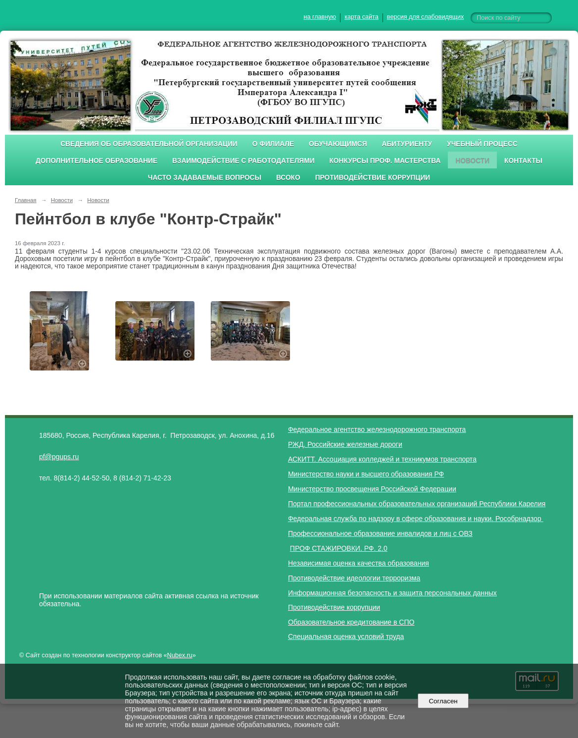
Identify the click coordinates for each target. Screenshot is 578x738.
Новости (472, 160)
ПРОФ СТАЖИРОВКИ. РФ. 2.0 (338, 548)
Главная (26, 200)
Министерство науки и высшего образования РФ (366, 474)
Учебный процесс (482, 144)
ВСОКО (288, 177)
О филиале (273, 144)
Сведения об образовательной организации (149, 144)
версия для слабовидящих (425, 16)
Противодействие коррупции (373, 177)
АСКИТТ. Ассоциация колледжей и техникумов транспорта (382, 459)
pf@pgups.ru (59, 457)
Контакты (523, 160)
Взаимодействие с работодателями (243, 160)
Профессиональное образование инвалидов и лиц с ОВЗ (380, 533)
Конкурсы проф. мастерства (385, 160)
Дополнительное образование (96, 160)
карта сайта (361, 16)
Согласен (443, 701)
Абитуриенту (407, 144)
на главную (320, 16)
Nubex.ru (180, 655)
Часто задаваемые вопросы (204, 177)
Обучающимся (338, 144)
